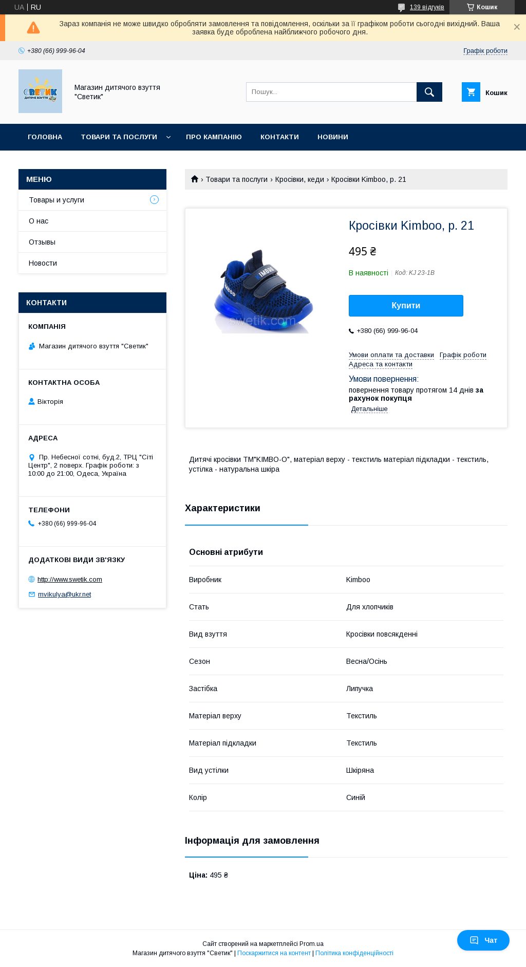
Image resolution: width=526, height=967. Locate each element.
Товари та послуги (119, 137)
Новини (332, 137)
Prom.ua (311, 943)
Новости (43, 263)
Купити (406, 305)
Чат (483, 940)
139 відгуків (427, 7)
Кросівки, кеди (299, 179)
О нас (38, 221)
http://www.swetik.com (69, 579)
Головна (45, 137)
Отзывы (42, 242)
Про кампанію (214, 137)
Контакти (279, 137)
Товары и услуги (56, 200)
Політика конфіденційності (354, 953)
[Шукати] (429, 92)
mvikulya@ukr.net (64, 594)
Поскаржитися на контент (274, 953)
